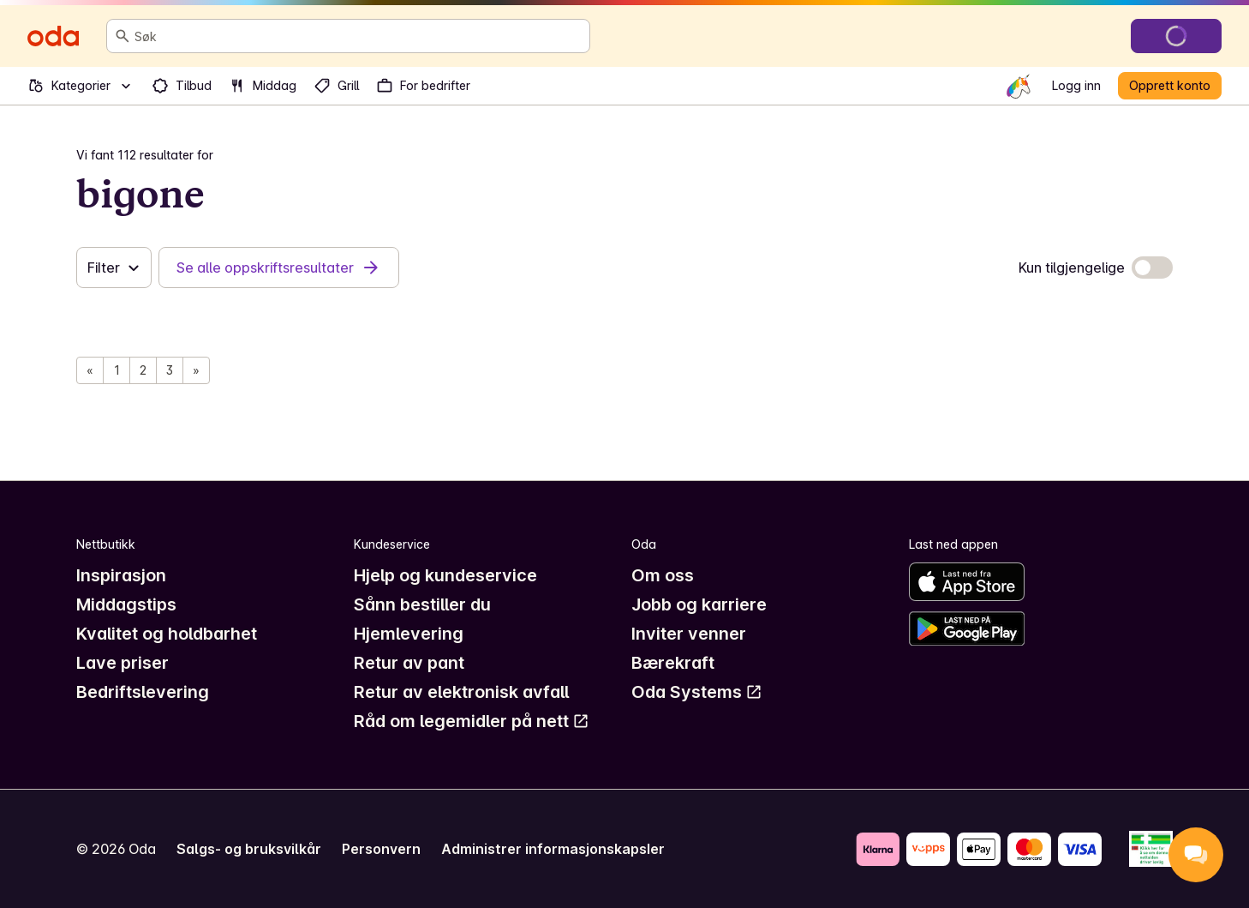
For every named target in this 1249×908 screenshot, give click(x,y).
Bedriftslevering (142, 692)
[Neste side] (196, 370)
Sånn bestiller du (422, 604)
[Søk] (122, 36)
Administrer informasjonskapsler (553, 848)
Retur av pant (409, 662)
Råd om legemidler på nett (471, 721)
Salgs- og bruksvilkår (248, 848)
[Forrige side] (90, 370)
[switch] (1152, 267)
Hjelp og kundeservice (445, 575)
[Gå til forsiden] (53, 36)
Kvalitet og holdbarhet (166, 633)
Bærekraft (672, 662)
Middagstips (126, 604)
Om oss (662, 575)
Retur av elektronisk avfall (461, 692)
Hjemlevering (408, 633)
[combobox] (358, 36)
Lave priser (122, 662)
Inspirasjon (121, 575)
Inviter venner (688, 633)
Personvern (381, 848)
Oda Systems (696, 692)
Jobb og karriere (699, 604)
